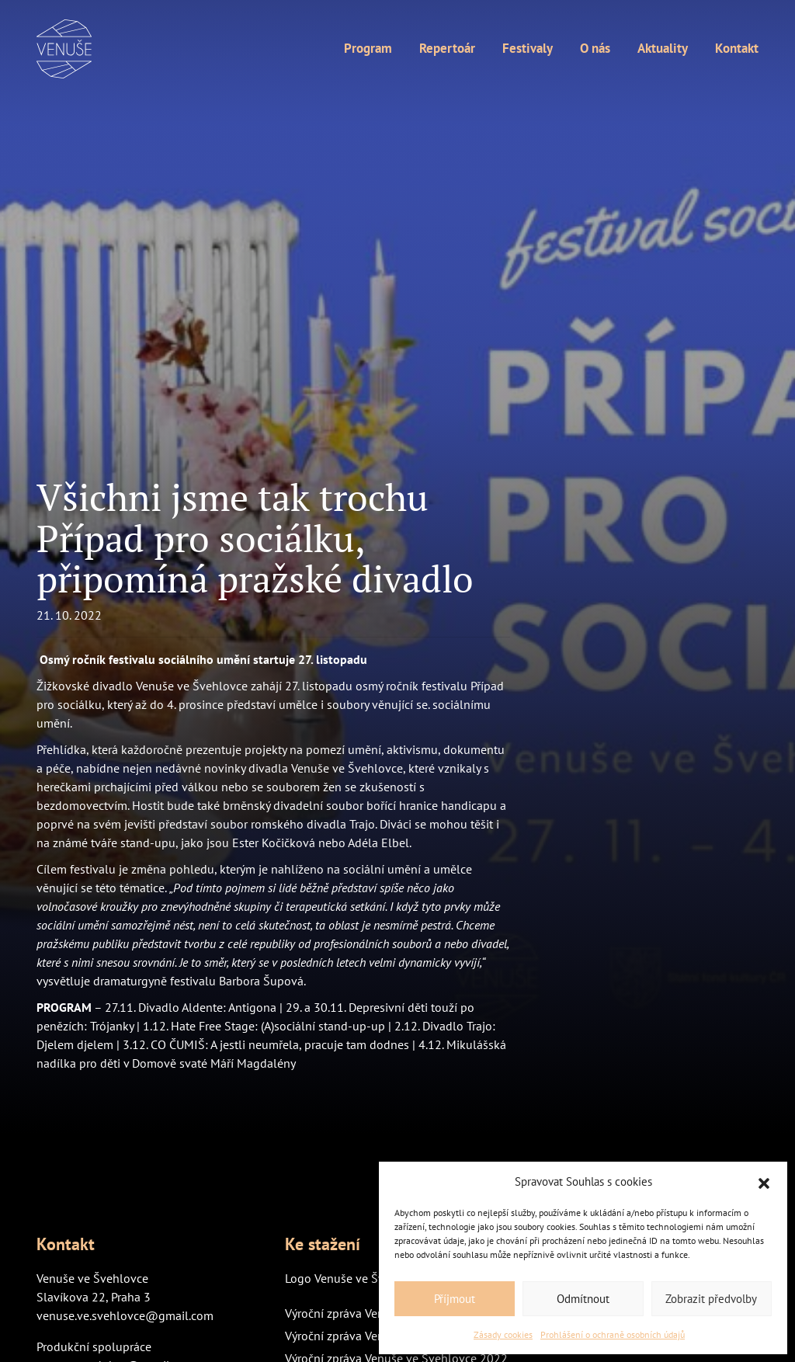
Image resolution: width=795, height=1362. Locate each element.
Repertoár (447, 48)
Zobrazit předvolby (711, 1298)
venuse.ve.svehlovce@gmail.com (125, 1315)
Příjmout (454, 1298)
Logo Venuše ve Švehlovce (355, 1278)
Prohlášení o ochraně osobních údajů (612, 1334)
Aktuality (662, 48)
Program (368, 48)
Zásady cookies (503, 1334)
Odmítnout (583, 1298)
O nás (595, 48)
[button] (764, 1182)
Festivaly (527, 48)
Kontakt (737, 48)
